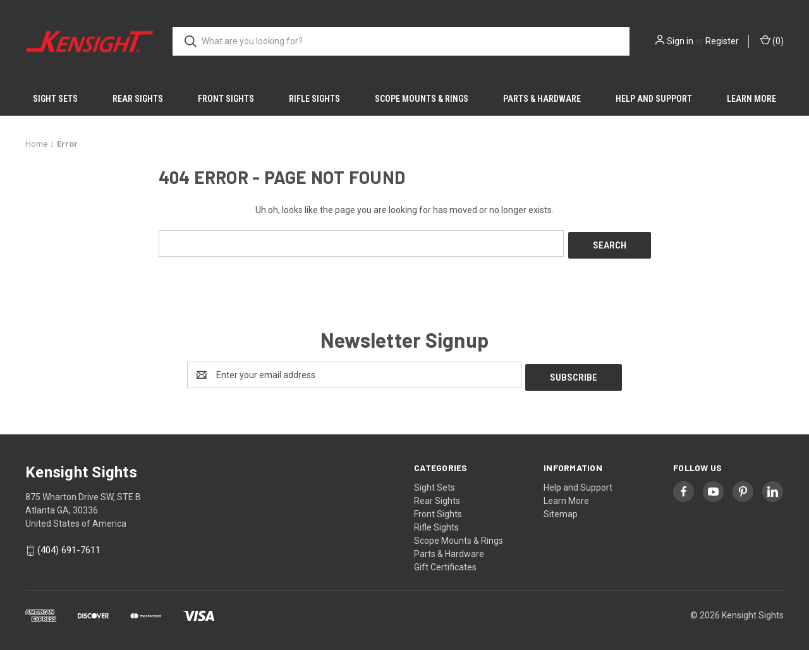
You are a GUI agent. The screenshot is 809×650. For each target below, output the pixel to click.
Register (722, 41)
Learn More (751, 99)
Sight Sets (55, 99)
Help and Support (654, 99)
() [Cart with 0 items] (772, 40)
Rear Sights (138, 99)
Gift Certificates (445, 562)
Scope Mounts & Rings (421, 99)
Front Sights (226, 99)
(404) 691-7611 (68, 545)
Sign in (680, 41)
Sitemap (561, 509)
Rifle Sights (314, 99)
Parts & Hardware (542, 99)
